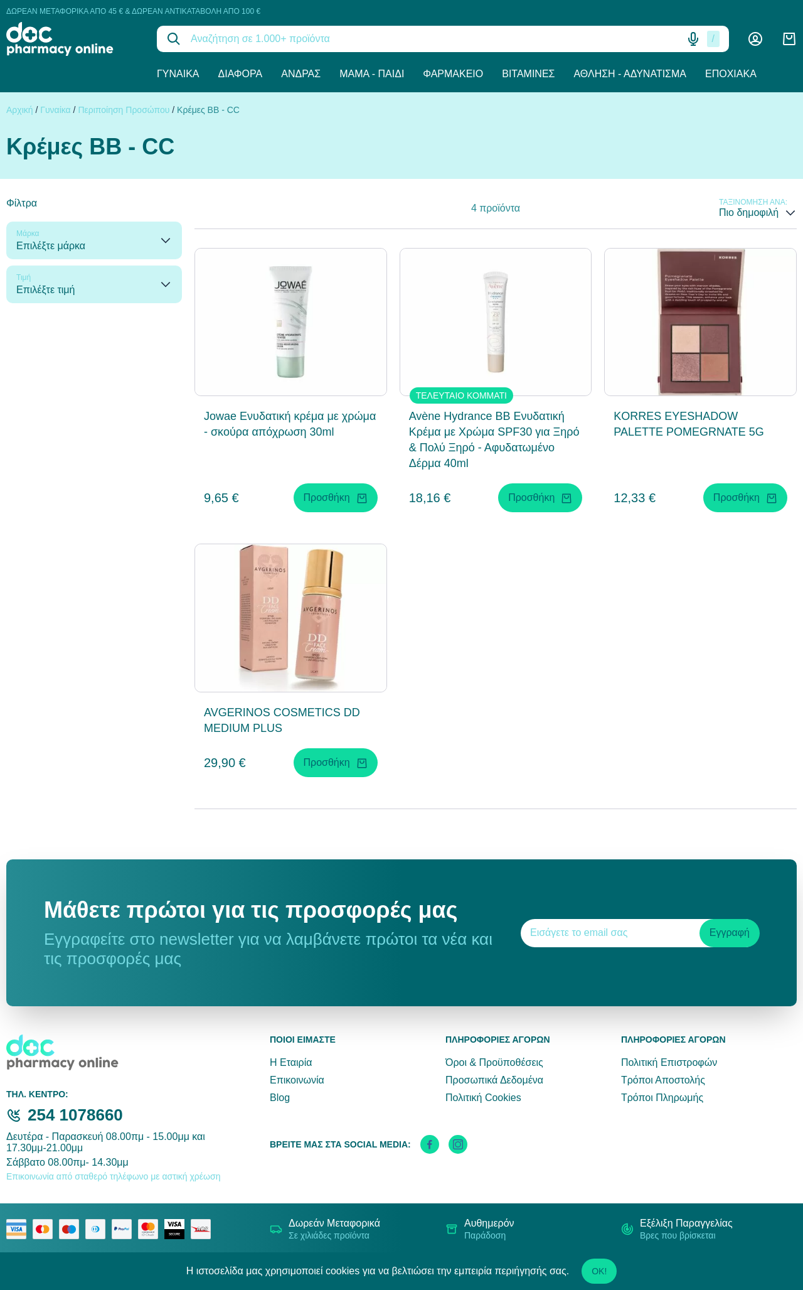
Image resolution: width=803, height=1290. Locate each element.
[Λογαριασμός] (755, 38)
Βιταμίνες (528, 73)
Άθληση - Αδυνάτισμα (629, 73)
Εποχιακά (731, 73)
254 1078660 (75, 1114)
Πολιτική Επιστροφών (669, 1062)
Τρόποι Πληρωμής (662, 1097)
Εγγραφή (730, 932)
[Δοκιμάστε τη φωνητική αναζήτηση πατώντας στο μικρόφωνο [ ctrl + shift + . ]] (693, 38)
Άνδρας (301, 73)
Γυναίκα (178, 73)
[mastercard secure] (151, 1229)
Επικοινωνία (297, 1080)
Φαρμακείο (453, 73)
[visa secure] (177, 1229)
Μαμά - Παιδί (371, 73)
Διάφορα (240, 73)
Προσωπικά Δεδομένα (494, 1080)
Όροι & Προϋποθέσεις (494, 1062)
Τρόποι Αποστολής (663, 1080)
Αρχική (19, 110)
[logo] (72, 39)
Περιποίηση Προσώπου (123, 110)
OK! (599, 1271)
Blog (280, 1097)
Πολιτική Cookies (483, 1097)
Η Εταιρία (291, 1062)
